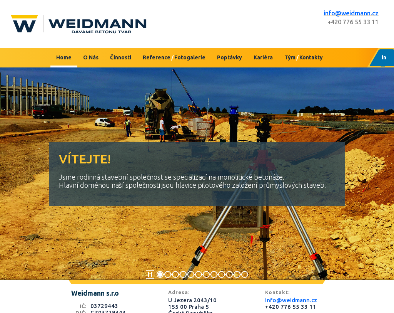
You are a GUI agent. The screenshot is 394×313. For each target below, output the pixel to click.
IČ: (83, 306)
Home (64, 57)
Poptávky (229, 57)
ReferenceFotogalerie (174, 57)
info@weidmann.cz (351, 13)
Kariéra (263, 57)
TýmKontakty (303, 57)
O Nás (90, 57)
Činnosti (120, 57)
